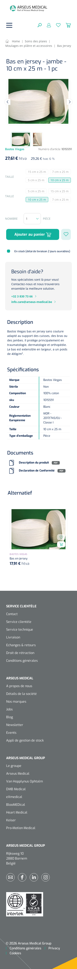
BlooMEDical (15, 804)
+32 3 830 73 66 (22, 296)
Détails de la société (21, 694)
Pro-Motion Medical (20, 828)
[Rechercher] (40, 24)
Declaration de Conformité (37, 471)
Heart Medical (16, 812)
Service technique (19, 629)
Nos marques (16, 701)
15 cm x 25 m (38, 172)
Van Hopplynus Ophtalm (24, 781)
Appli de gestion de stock (25, 740)
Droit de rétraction (20, 653)
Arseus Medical (17, 773)
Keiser (11, 820)
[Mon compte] (46, 24)
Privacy (54, 948)
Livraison (13, 637)
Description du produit (34, 463)
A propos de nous (19, 686)
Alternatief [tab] (20, 493)
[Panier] (66, 24)
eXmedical (14, 797)
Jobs (9, 709)
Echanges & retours (21, 645)
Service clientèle (18, 622)
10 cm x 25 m (60, 180)
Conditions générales (22, 660)
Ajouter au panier (32, 234)
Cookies (15, 953)
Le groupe (13, 766)
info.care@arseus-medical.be (31, 302)
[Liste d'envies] (56, 24)
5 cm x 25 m (37, 180)
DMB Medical (16, 789)
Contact (12, 614)
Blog (9, 717)
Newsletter (14, 725)
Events (11, 732)
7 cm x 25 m (61, 172)
